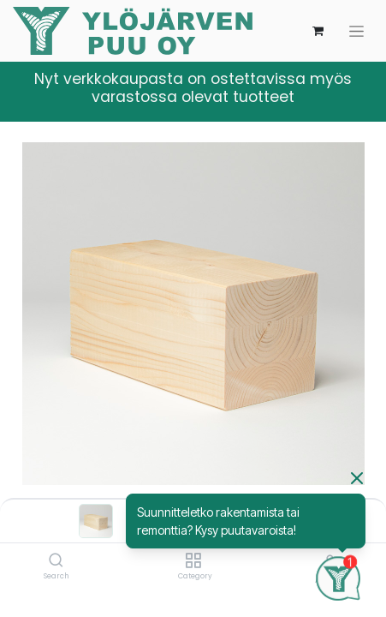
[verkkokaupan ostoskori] (317, 30)
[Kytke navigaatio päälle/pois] (356, 31)
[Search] (56, 561)
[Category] (193, 561)
